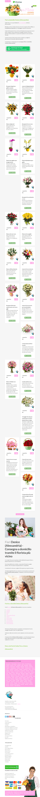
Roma (10, 680)
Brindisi (22, 666)
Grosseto (8, 672)
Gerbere (6, 746)
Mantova (31, 673)
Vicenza (31, 684)
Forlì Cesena (17, 670)
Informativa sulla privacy (29, 793)
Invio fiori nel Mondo (9, 731)
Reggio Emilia (26, 678)
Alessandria (14, 664)
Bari (22, 665)
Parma (16, 677)
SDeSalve (18, 794)
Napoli (23, 674)
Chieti (22, 668)
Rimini (14, 680)
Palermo (13, 676)
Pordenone (8, 677)
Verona (7, 685)
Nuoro (31, 674)
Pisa (34, 676)
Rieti (7, 680)
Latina (10, 673)
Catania (20, 669)
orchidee (8, 609)
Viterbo (11, 685)
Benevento (12, 666)
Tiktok (14, 716)
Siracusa (13, 681)
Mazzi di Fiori (7, 749)
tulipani (7, 616)
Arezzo (11, 665)
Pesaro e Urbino (22, 677)
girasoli (7, 612)
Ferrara (33, 669)
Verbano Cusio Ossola (15, 684)
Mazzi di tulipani (8, 756)
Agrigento (8, 664)
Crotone (21, 672)
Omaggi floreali (8, 745)
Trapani (15, 683)
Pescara (26, 676)
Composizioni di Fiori (9, 753)
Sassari (17, 681)
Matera (19, 674)
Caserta (18, 668)
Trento (7, 683)
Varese (7, 684)
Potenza (8, 678)
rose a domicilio (9, 620)
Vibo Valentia (17, 685)
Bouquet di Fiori (8, 755)
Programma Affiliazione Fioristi (11, 729)
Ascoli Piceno (28, 664)
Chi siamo (7, 720)
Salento (18, 703)
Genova (27, 670)
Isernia (16, 672)
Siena (26, 680)
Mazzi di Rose (7, 751)
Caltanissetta (28, 668)
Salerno (22, 680)
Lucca (14, 673)
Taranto (25, 681)
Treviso (27, 683)
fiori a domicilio (22, 22)
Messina (23, 673)
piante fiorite (9, 619)
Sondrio (29, 680)
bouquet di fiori (9, 622)
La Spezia (8, 681)
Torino (11, 683)
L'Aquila (7, 665)
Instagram (12, 716)
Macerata (18, 673)
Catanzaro (25, 669)
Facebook (8, 716)
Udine (31, 683)
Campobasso (13, 668)
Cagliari (7, 668)
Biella (30, 665)
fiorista (9, 607)
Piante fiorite (7, 760)
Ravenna (12, 678)
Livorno (32, 672)
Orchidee (7, 761)
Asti (15, 665)
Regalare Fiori (7, 733)
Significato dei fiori (8, 738)
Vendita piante (8, 757)
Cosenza (16, 669)
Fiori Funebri (7, 752)
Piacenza (17, 676)
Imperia (12, 672)
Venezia (26, 684)
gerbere (8, 611)
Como (7, 669)
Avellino (19, 665)
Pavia (32, 677)
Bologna (18, 666)
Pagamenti (7, 723)
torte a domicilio (9, 623)
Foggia (7, 670)
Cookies (7, 794)
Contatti (6, 725)
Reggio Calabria (18, 678)
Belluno (7, 666)
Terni (19, 683)
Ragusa (31, 678)
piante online (9, 618)
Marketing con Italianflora (10, 726)
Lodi (7, 673)
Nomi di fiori (7, 734)
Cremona (11, 669)
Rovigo (17, 680)
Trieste (23, 683)
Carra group (20, 793)
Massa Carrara (14, 674)
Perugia (30, 676)
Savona (21, 681)
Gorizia (31, 670)
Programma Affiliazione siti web (11, 727)
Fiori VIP (6, 737)
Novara (27, 674)
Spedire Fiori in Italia (9, 730)
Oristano (8, 676)
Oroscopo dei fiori (8, 735)
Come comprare (8, 722)
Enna (30, 669)
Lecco (25, 672)
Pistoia (28, 677)
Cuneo (33, 668)
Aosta (23, 664)
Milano (27, 673)
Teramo (30, 681)
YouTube (10, 716)
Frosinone (23, 670)
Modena (8, 674)
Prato (13, 677)
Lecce (28, 672)
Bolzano (31, 666)
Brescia (26, 666)
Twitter (6, 716)
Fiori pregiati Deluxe (9, 748)
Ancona (19, 664)
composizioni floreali (10, 615)
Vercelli (22, 684)
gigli (7, 614)
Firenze (11, 670)
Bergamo (26, 665)
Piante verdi (7, 759)
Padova (21, 676)
